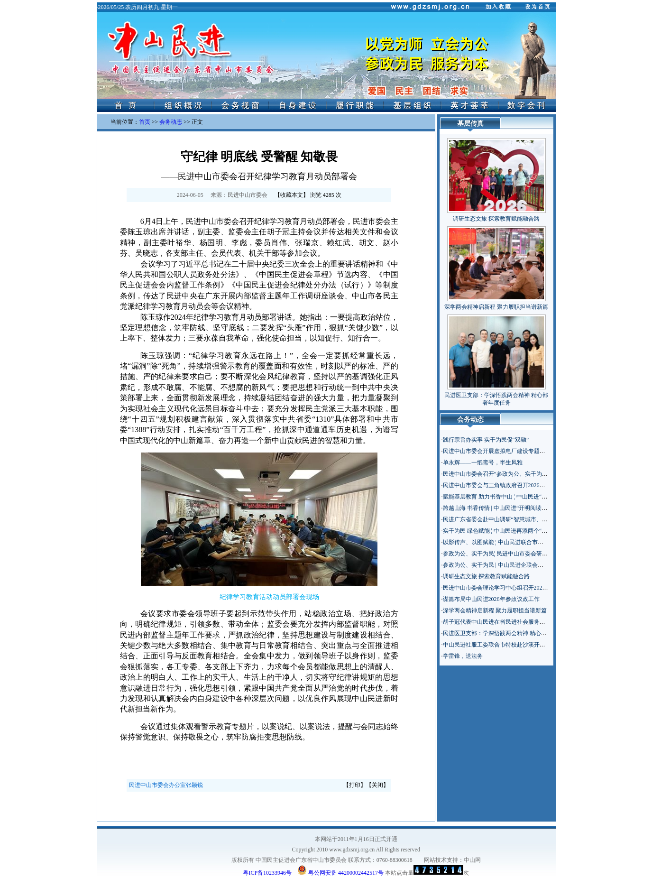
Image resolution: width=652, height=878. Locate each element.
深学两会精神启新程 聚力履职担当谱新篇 (496, 307)
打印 (354, 785)
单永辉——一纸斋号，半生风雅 (483, 462)
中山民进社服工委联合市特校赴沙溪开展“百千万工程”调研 (516, 644)
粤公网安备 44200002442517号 (340, 870)
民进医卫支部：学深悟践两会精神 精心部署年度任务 (509, 633)
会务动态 (170, 122)
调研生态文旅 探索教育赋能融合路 (496, 218)
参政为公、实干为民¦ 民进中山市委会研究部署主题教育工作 (518, 553)
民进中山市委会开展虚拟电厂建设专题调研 (497, 451)
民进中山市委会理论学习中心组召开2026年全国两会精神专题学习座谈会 (534, 587)
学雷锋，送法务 (463, 656)
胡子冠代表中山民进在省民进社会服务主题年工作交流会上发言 (522, 622)
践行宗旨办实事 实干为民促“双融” (486, 439)
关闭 (377, 785)
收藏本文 (291, 195)
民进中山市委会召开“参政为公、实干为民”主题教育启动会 (516, 474)
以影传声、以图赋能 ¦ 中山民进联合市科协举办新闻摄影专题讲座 (524, 542)
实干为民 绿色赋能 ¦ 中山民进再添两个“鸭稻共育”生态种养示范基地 (528, 530)
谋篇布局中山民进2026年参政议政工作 (491, 599)
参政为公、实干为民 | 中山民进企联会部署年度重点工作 (513, 565)
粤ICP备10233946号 (267, 872)
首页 (144, 122)
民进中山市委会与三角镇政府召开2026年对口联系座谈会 (514, 485)
